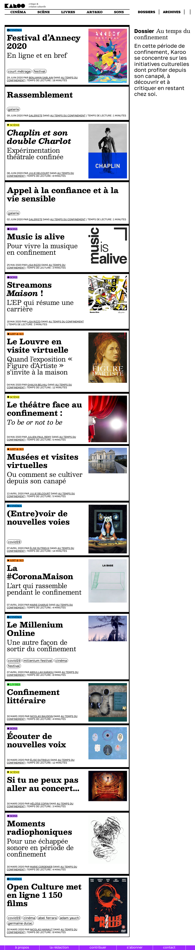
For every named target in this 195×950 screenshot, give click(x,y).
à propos (22, 947)
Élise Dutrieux (39, 548)
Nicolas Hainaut (41, 929)
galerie (13, 109)
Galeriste (35, 115)
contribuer (98, 947)
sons (119, 12)
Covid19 (14, 542)
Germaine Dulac (20, 923)
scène (43, 12)
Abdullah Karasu (42, 672)
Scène (14, 125)
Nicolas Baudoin (41, 716)
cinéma (18, 12)
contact (169, 947)
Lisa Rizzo (34, 264)
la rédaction (59, 947)
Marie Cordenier (41, 866)
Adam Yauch (69, 918)
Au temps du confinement (67, 115)
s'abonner (135, 947)
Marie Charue (39, 604)
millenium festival (38, 660)
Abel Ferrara (47, 918)
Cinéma (16, 30)
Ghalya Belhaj (37, 384)
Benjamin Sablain (41, 77)
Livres (15, 684)
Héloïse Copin (39, 803)
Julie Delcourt (39, 173)
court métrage (19, 71)
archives (172, 12)
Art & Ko (17, 334)
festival (40, 71)
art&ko (95, 12)
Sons (13, 229)
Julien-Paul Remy (39, 436)
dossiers (146, 12)
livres (68, 12)
